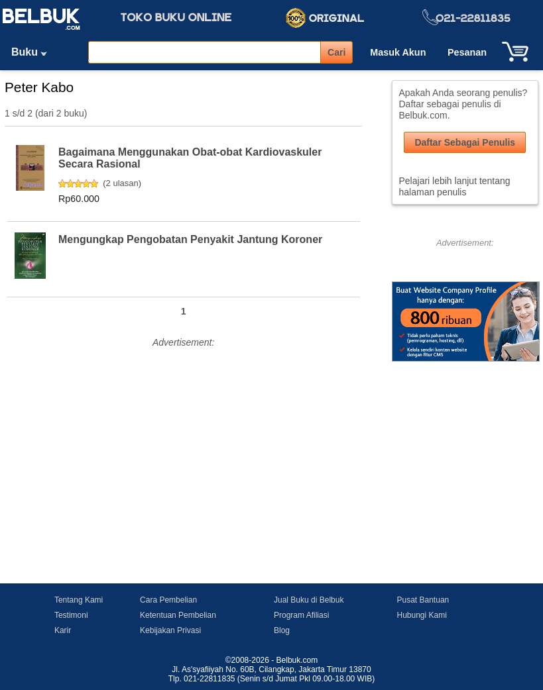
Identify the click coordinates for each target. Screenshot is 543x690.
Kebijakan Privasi (170, 630)
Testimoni (71, 615)
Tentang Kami (78, 600)
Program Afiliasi (301, 615)
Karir (62, 630)
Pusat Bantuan (423, 600)
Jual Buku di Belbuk (308, 600)
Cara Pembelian (168, 600)
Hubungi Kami (422, 615)
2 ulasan (122, 183)
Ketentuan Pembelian (178, 615)
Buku (33, 52)
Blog (282, 630)
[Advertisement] (183, 444)
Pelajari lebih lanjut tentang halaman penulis (455, 186)
